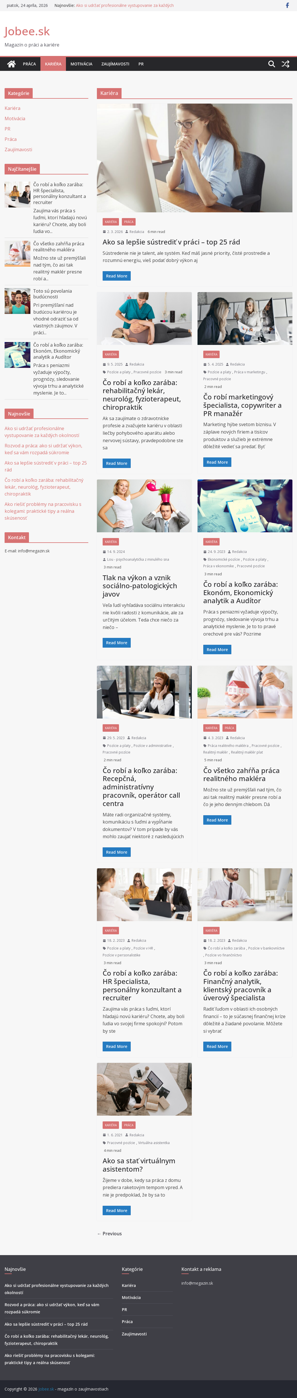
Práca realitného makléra (228, 745)
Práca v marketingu (249, 372)
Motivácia (81, 64)
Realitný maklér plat (247, 752)
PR (141, 64)
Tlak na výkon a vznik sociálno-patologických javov (140, 586)
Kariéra (53, 64)
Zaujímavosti (115, 64)
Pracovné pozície (147, 372)
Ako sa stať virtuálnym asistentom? (139, 1165)
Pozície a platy (118, 372)
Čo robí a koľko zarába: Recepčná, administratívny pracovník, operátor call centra (141, 787)
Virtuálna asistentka (154, 1142)
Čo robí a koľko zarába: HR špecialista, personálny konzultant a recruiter (142, 985)
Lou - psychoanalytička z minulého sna (138, 559)
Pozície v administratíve (153, 745)
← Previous (109, 1233)
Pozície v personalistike (121, 955)
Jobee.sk (27, 31)
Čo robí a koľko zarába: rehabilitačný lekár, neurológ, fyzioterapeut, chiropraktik (142, 395)
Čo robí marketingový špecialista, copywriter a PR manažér (242, 405)
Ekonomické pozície (224, 559)
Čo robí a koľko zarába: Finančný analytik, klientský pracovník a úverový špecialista (240, 985)
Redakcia (137, 231)
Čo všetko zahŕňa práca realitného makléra (241, 774)
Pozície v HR (143, 948)
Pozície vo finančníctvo (223, 955)
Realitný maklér (215, 752)
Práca (29, 64)
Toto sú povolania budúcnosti (52, 294)
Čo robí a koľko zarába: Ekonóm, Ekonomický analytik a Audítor (240, 592)
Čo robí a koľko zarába (226, 948)
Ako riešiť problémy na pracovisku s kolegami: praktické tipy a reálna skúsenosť (43, 511)
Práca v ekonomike (218, 566)
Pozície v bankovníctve (266, 948)
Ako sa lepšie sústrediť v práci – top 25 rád (171, 241)
